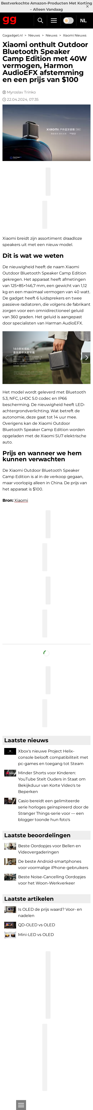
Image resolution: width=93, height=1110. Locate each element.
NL (83, 20)
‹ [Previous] (6, 357)
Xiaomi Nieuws (74, 35)
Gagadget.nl (12, 35)
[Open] (21, 1105)
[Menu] (54, 20)
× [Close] (87, 6)
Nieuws (34, 35)
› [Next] (86, 357)
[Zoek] (40, 20)
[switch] (68, 20)
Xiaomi (21, 500)
